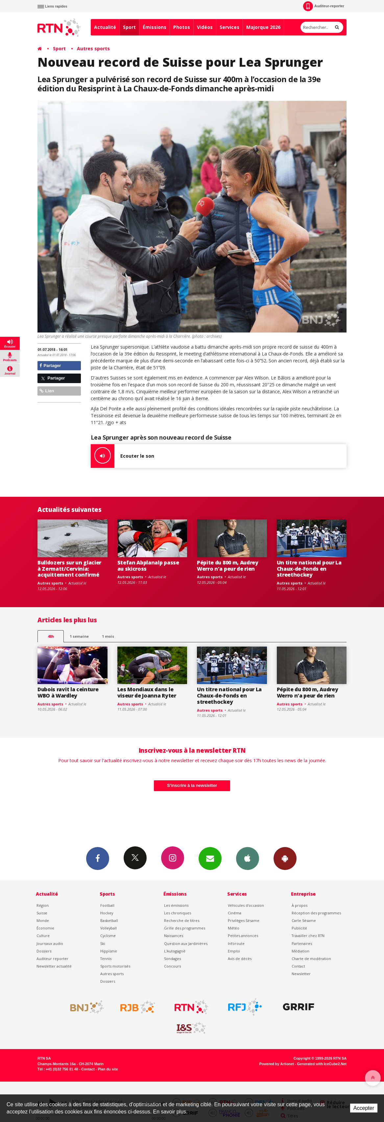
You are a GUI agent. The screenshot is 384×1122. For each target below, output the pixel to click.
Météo (233, 928)
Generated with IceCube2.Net (322, 1064)
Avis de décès (240, 958)
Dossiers (43, 951)
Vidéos (205, 27)
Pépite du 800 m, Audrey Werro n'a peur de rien (227, 565)
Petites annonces (243, 935)
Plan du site (108, 1069)
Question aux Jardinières (185, 943)
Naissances (173, 935)
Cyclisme (108, 935)
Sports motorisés (115, 966)
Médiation (300, 951)
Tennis (105, 958)
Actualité (105, 27)
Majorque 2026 (263, 27)
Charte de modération (311, 958)
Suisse (41, 913)
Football (107, 905)
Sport (129, 27)
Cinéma (234, 913)
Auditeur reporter (52, 958)
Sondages (172, 958)
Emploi (234, 951)
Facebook (97, 858)
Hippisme (108, 951)
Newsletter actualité (54, 966)
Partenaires (302, 943)
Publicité (299, 928)
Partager (50, 365)
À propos (299, 905)
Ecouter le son (122, 456)
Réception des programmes (316, 913)
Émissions (154, 27)
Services (229, 27)
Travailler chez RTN (308, 935)
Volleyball (108, 928)
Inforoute (236, 943)
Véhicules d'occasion (246, 905)
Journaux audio (49, 943)
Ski (102, 943)
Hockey (106, 913)
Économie (45, 928)
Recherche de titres (181, 920)
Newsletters (210, 858)
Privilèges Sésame (243, 920)
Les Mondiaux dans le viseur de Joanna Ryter (146, 692)
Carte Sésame (304, 920)
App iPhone (247, 858)
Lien (46, 390)
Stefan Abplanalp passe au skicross (148, 565)
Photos (181, 27)
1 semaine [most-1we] (79, 636)
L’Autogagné (174, 951)
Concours (172, 966)
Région (42, 905)
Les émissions (176, 905)
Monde (42, 920)
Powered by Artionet (276, 1064)
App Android (285, 858)
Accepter (363, 1108)
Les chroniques (177, 913)
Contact (298, 966)
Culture (43, 935)
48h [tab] (51, 636)
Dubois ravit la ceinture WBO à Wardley (67, 692)
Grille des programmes (184, 928)
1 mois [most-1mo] (108, 636)
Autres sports (93, 48)
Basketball (109, 920)
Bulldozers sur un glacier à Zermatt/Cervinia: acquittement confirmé (69, 569)
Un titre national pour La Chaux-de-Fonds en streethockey (309, 569)
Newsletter (301, 974)
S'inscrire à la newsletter (192, 785)
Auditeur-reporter (323, 6)
